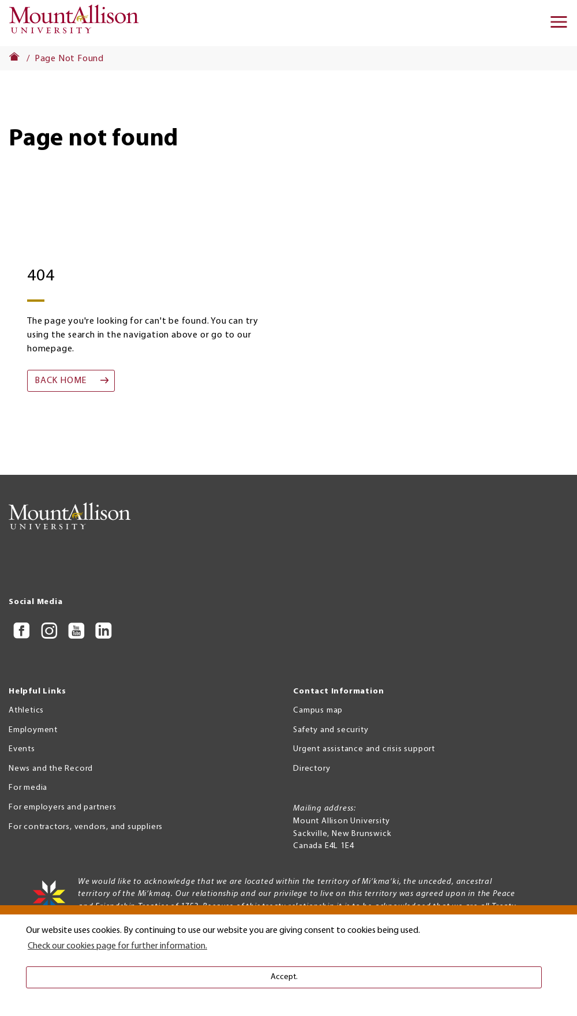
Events (22, 749)
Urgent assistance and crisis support (364, 749)
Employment (33, 730)
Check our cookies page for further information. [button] (117, 946)
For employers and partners (63, 807)
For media (28, 787)
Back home (61, 380)
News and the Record (51, 768)
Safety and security (330, 730)
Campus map (318, 710)
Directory (311, 768)
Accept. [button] (284, 977)
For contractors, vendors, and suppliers (86, 827)
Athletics (26, 710)
